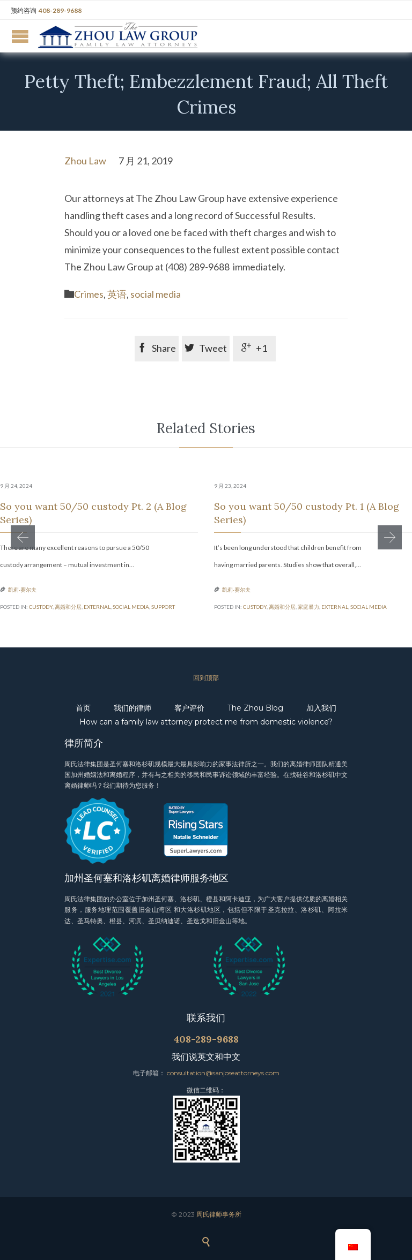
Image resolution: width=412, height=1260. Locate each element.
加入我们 (321, 708)
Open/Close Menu (20, 36)
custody (41, 606)
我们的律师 (132, 708)
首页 (83, 708)
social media (155, 294)
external (97, 606)
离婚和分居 (68, 606)
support (163, 606)
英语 (117, 294)
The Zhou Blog (255, 708)
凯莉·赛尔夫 (22, 589)
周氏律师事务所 (218, 1214)
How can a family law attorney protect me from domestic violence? (206, 722)
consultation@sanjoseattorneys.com (223, 1073)
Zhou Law (85, 161)
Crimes (89, 294)
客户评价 (189, 708)
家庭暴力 (308, 606)
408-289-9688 (60, 10)
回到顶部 (206, 678)
